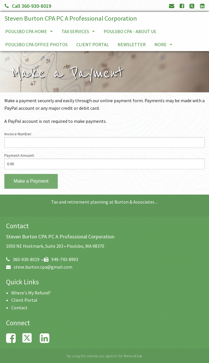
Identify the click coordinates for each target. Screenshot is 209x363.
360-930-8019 (22, 259)
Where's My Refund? (31, 293)
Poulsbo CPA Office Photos (36, 44)
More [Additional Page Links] (160, 44)
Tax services (75, 31)
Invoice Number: (18, 133)
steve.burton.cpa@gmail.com (39, 267)
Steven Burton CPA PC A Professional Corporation (70, 18)
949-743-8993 (61, 259)
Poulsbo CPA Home (26, 31)
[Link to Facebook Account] (182, 6)
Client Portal (92, 44)
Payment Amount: (19, 155)
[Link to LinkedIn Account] (202, 6)
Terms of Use (132, 355)
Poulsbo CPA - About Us (130, 31)
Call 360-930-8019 (28, 6)
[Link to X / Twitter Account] (192, 6)
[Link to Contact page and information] (171, 6)
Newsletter (132, 44)
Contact (19, 307)
